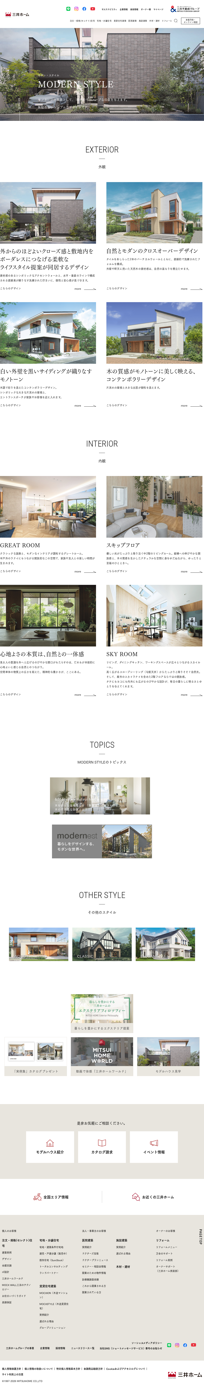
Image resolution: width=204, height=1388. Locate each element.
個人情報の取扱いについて (39, 1368)
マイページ (158, 9)
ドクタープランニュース (95, 1260)
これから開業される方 (94, 1286)
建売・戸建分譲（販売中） (53, 1253)
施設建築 (121, 1240)
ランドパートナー (48, 1273)
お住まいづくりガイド (14, 1296)
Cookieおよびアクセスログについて (125, 1368)
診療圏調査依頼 (90, 1279)
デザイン (7, 1259)
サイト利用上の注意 (12, 1374)
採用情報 (134, 9)
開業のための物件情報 (94, 1273)
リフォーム (163, 1240)
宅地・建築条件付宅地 (51, 1247)
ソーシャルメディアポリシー (146, 1343)
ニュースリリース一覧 (82, 1348)
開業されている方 (91, 1292)
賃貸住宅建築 (47, 1286)
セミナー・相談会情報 (94, 1266)
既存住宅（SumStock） (52, 1260)
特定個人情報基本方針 (68, 1368)
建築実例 (7, 1252)
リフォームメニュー (166, 1247)
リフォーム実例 (164, 1260)
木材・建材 (123, 1266)
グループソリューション (52, 1328)
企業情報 (124, 9)
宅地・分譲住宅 (49, 1240)
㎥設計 (5, 1272)
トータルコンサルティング (53, 1266)
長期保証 (7, 1302)
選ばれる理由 (46, 1321)
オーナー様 (146, 9)
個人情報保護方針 (11, 1368)
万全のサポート (164, 1253)
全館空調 (7, 1265)
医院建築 (87, 1240)
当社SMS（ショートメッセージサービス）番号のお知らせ (131, 1348)
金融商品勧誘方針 (93, 1368)
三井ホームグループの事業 (20, 1348)
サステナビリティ (109, 9)
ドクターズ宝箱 (90, 1253)
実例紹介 (44, 1315)
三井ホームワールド (12, 1278)
